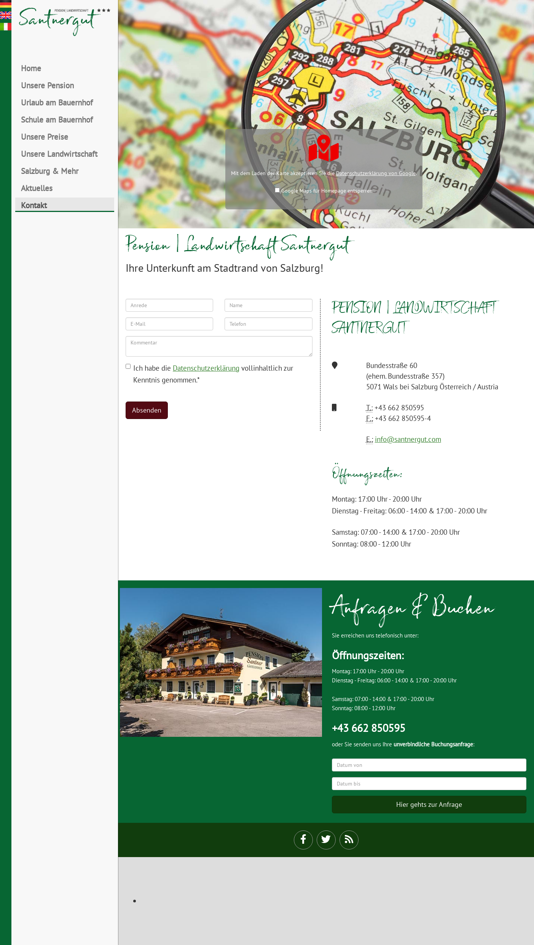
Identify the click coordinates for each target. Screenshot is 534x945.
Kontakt (34, 205)
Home (31, 68)
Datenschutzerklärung (206, 368)
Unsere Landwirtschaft (59, 153)
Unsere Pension (47, 85)
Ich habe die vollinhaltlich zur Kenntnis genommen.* (209, 373)
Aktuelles (37, 188)
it (5, 26)
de (5, 4)
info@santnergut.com (408, 439)
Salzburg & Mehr (49, 171)
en (5, 15)
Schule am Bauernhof (57, 119)
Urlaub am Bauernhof (57, 102)
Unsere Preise (44, 136)
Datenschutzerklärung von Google (376, 173)
